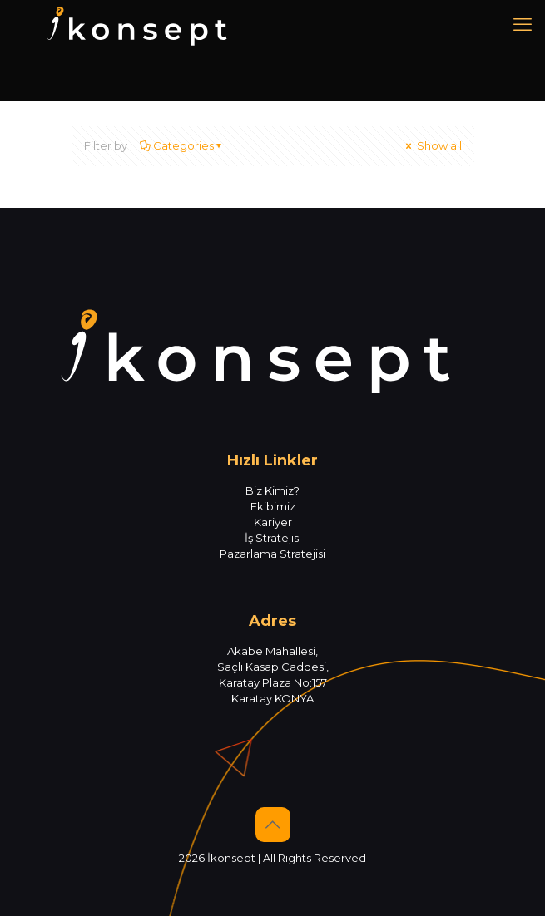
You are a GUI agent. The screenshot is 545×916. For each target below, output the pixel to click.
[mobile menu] (522, 25)
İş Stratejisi (273, 537)
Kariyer (273, 522)
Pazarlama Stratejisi (272, 553)
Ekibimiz (272, 506)
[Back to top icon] (272, 824)
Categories (182, 145)
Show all (433, 145)
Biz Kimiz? (272, 490)
